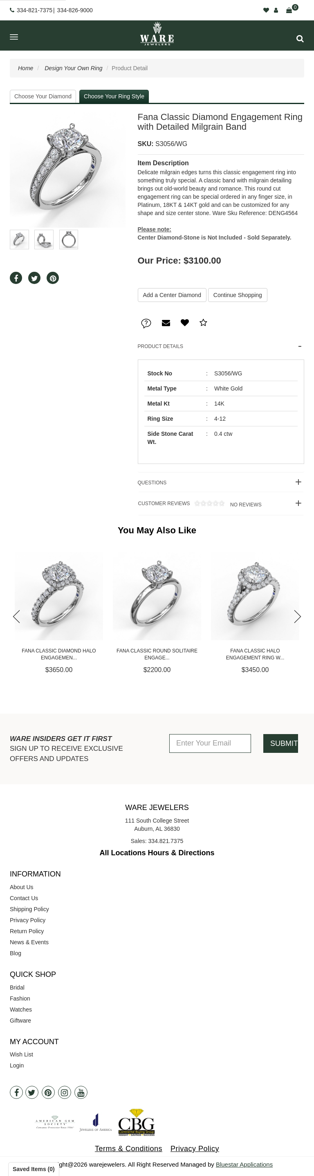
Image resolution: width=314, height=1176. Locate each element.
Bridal (17, 987)
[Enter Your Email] (210, 743)
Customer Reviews (200, 504)
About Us (22, 887)
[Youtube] (80, 1092)
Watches (21, 1009)
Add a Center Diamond (172, 295)
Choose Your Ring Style (114, 96)
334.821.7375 (166, 841)
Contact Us (24, 898)
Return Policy (27, 931)
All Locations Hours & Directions (156, 853)
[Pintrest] (48, 1092)
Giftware (20, 1020)
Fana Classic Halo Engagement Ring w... (255, 654)
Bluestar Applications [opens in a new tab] (244, 1164)
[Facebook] (16, 1092)
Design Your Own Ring (73, 68)
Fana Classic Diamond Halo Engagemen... (59, 654)
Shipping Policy (29, 909)
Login (17, 1065)
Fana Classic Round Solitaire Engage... (157, 654)
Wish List (21, 1054)
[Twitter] (31, 1092)
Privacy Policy (27, 920)
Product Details (161, 346)
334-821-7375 (34, 10)
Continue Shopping (237, 295)
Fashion (20, 998)
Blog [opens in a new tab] (15, 953)
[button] (300, 38)
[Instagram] (64, 1092)
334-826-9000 (75, 10)
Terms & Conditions (128, 1149)
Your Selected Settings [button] (250, 96)
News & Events (29, 942)
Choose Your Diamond (43, 96)
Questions (152, 483)
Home (25, 68)
